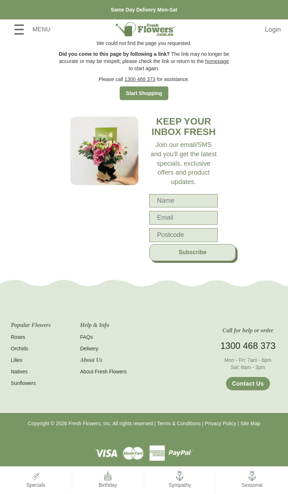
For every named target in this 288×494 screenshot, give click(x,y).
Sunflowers (23, 383)
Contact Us (248, 384)
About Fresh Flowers (103, 371)
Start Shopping (144, 93)
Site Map (250, 423)
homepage (217, 61)
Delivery (89, 348)
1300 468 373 (139, 79)
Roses (18, 337)
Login (273, 29)
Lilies (16, 360)
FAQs (86, 337)
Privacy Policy (220, 423)
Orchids (19, 348)
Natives (19, 371)
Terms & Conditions (178, 423)
